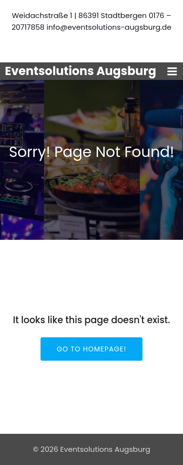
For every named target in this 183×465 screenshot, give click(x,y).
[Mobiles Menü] (172, 72)
